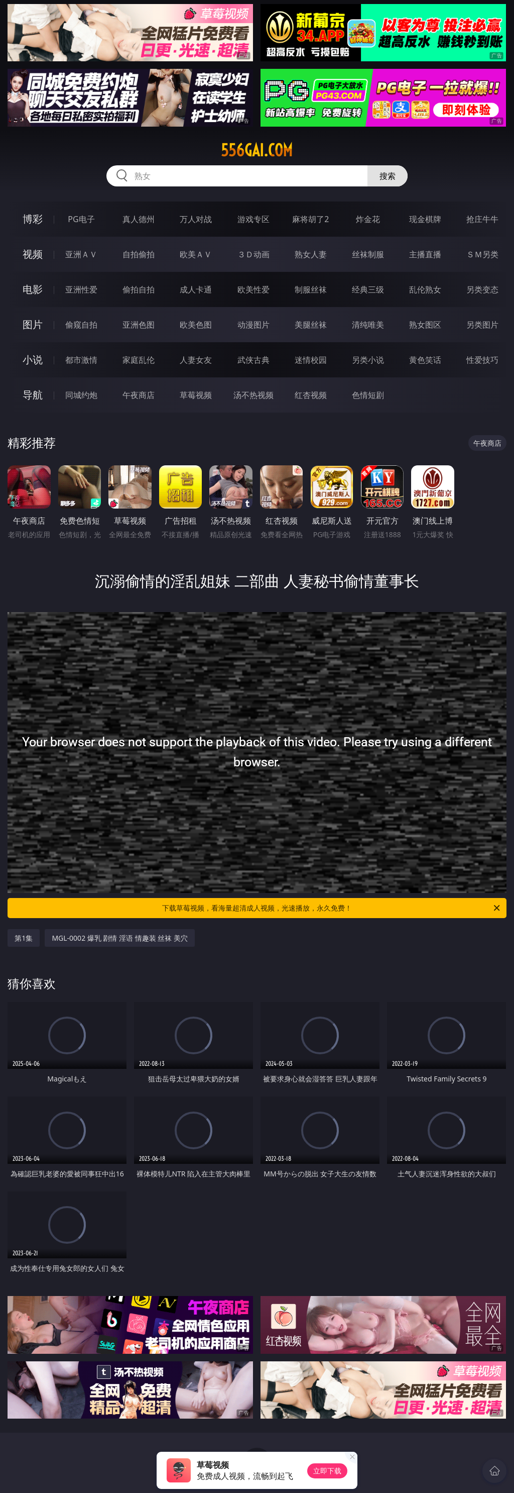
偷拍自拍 (138, 289)
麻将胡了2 (310, 219)
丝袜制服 (368, 254)
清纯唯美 (368, 324)
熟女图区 (425, 324)
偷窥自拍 (81, 324)
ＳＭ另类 (482, 254)
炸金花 (368, 219)
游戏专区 (253, 219)
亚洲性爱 (81, 289)
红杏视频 (311, 395)
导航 (33, 395)
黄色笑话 (425, 359)
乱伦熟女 (425, 289)
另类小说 (368, 359)
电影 (33, 289)
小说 (33, 359)
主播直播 (425, 254)
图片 (33, 324)
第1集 (24, 938)
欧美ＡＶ (196, 254)
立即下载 (327, 1470)
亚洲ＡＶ (81, 254)
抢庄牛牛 (482, 219)
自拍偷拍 (138, 254)
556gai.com (257, 150)
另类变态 (482, 289)
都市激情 (81, 359)
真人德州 (138, 219)
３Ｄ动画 (253, 254)
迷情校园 (311, 359)
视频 (33, 254)
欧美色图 (196, 324)
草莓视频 (196, 395)
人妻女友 (196, 359)
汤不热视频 (253, 395)
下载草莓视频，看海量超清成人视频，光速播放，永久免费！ (331, 908)
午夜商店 (138, 395)
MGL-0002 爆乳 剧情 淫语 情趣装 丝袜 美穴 (120, 938)
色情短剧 (368, 395)
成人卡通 (196, 289)
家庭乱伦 (138, 359)
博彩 (33, 219)
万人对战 (196, 219)
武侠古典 (253, 359)
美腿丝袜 (311, 324)
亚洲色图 (138, 324)
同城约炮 (81, 395)
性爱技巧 (482, 359)
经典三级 (368, 289)
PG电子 (81, 219)
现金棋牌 (425, 219)
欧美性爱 (253, 289)
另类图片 (482, 324)
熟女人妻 (311, 254)
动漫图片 (253, 324)
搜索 (387, 175)
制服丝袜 (311, 289)
